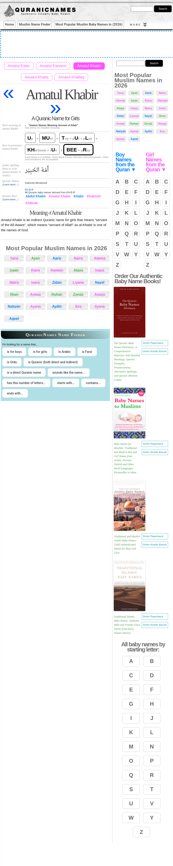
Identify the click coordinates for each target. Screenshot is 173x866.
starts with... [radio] (66, 383)
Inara (35, 282)
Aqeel (14, 319)
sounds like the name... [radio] (68, 372)
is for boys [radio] (14, 352)
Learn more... (10, 184)
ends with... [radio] (15, 393)
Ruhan (56, 294)
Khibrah (32, 203)
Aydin (57, 306)
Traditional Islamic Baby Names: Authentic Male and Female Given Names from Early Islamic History (127, 625)
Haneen (56, 270)
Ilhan (14, 294)
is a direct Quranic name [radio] (24, 372)
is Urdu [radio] (12, 362)
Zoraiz (78, 294)
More (139, 24)
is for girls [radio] (40, 352)
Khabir (79, 196)
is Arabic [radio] (64, 352)
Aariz (56, 258)
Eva (78, 306)
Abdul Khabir (36, 196)
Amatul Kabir (19, 66)
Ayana (35, 306)
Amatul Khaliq (36, 77)
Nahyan (14, 306)
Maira (14, 282)
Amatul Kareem (53, 66)
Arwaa (35, 294)
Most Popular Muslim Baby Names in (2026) (89, 24)
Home (9, 24)
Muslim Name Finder (34, 24)
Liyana (78, 282)
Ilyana (100, 306)
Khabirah (94, 196)
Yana (14, 258)
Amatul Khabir (89, 66)
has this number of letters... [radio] (26, 383)
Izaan (14, 270)
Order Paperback (153, 343)
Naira (78, 258)
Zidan (57, 282)
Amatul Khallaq (71, 77)
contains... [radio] (93, 383)
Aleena (99, 258)
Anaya (99, 294)
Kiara (35, 270)
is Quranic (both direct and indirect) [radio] (53, 362)
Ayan (35, 258)
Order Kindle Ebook (155, 351)
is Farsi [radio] (87, 352)
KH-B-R (29, 189)
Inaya (99, 270)
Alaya (78, 270)
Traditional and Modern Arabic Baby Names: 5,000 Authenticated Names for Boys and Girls (127, 544)
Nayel (100, 282)
